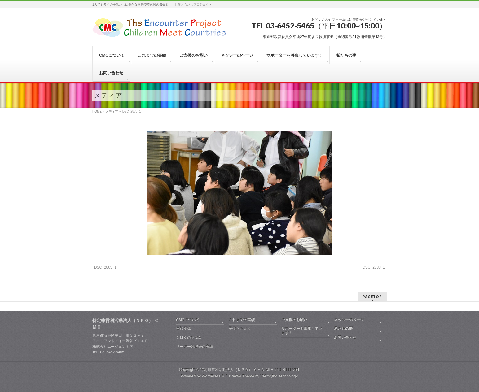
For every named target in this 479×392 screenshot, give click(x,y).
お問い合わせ (345, 337)
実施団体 (183, 328)
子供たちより (240, 328)
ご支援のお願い (294, 320)
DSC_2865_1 (105, 267)
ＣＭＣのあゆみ (189, 337)
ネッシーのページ (349, 320)
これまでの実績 (242, 320)
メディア (112, 111)
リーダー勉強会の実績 (194, 346)
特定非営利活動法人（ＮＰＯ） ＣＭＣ (232, 370)
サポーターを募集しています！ (301, 330)
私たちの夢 (343, 328)
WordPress (211, 376)
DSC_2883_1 (374, 267)
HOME (97, 111)
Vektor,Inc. (269, 376)
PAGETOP (372, 297)
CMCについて (187, 320)
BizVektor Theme (239, 376)
